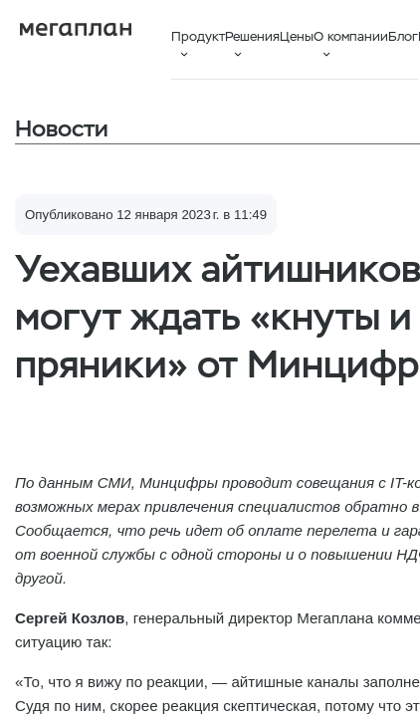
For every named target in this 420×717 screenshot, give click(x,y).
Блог (403, 36)
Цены (297, 36)
